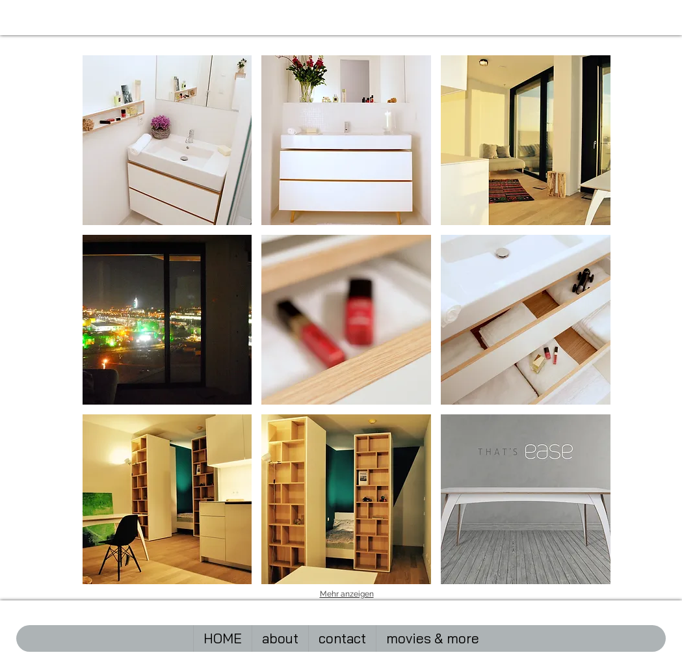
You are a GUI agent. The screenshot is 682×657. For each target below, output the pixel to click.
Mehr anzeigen (347, 593)
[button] (167, 140)
